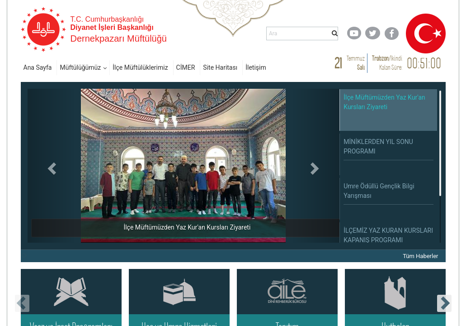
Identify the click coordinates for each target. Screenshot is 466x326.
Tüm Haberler (420, 256)
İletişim (255, 67)
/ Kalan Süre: (387, 63)
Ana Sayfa (38, 67)
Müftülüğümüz (80, 67)
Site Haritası (220, 67)
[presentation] (22, 303)
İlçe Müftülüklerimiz (140, 67)
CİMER (185, 67)
